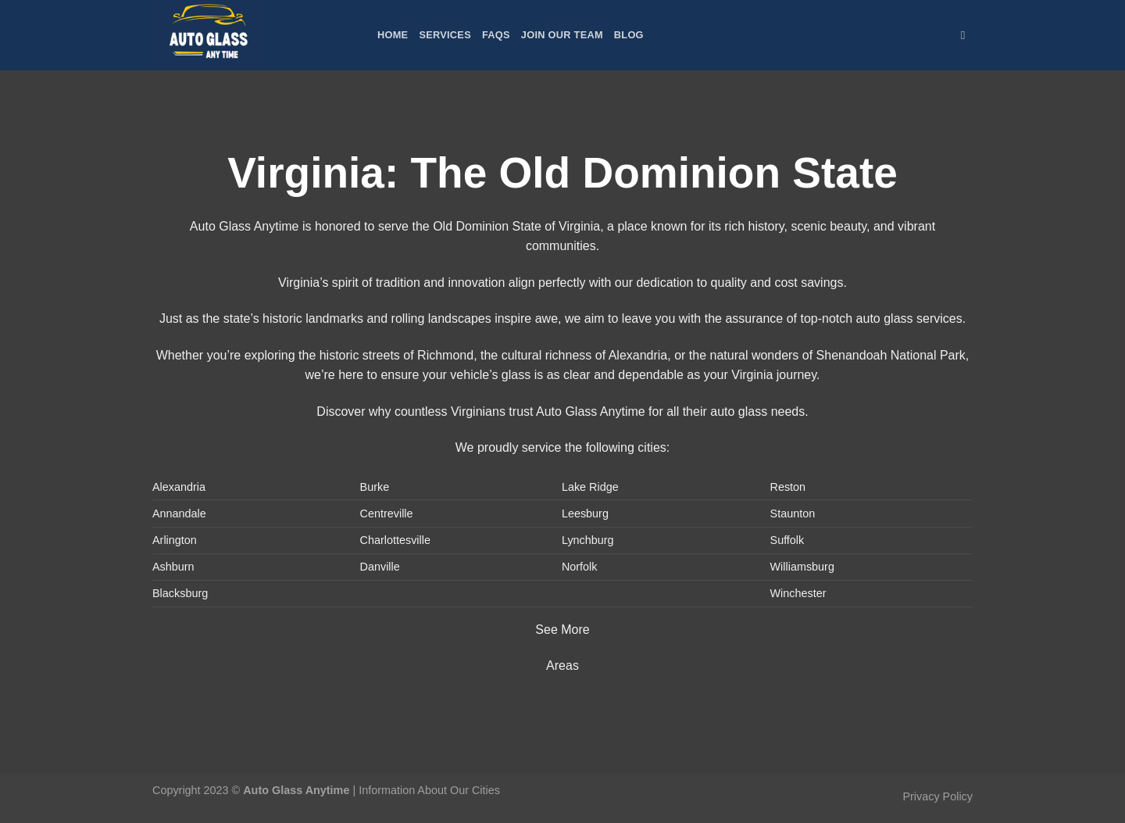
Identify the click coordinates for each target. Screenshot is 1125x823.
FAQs (496, 35)
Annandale (179, 513)
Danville (380, 566)
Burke (375, 487)
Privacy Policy (937, 796)
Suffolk (787, 540)
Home (392, 35)
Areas (562, 665)
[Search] (967, 35)
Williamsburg (802, 566)
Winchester (798, 593)
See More (562, 629)
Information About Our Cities (429, 790)
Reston (788, 487)
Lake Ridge (590, 487)
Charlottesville (395, 540)
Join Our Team (562, 35)
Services (445, 35)
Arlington (174, 540)
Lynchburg (588, 540)
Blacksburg (180, 593)
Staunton (793, 513)
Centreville (386, 513)
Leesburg (585, 513)
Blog (629, 35)
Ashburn (173, 566)
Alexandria (178, 487)
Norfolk (580, 566)
